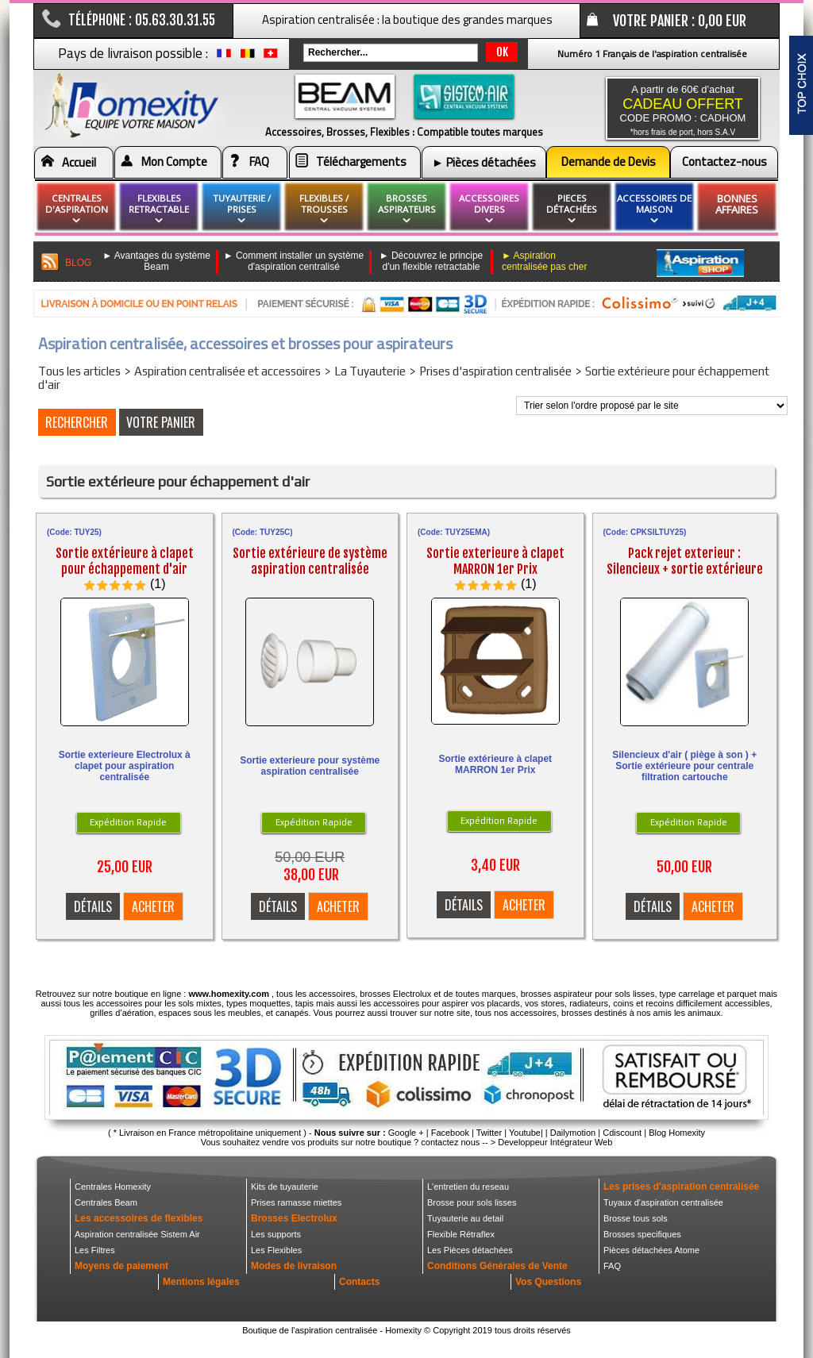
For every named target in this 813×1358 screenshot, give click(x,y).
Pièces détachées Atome (651, 1250)
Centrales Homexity (113, 1186)
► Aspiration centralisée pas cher (544, 261)
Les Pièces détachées (470, 1250)
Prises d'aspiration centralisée (495, 371)
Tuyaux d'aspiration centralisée (663, 1202)
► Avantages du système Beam (156, 261)
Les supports (276, 1234)
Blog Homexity (677, 1132)
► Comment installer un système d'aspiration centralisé (294, 261)
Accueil (79, 162)
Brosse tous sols (635, 1218)
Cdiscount (622, 1132)
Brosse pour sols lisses (472, 1202)
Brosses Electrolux (294, 1218)
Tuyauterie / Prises (242, 209)
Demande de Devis (608, 161)
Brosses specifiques (642, 1234)
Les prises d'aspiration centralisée (681, 1186)
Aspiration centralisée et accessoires (227, 371)
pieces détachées (571, 209)
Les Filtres (95, 1250)
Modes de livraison (294, 1265)
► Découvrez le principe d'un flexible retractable (432, 261)
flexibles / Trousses (324, 209)
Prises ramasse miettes (296, 1202)
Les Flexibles (276, 1250)
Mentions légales (201, 1281)
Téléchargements (361, 161)
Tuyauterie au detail (465, 1218)
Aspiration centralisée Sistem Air (137, 1234)
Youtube (525, 1132)
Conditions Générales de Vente (497, 1265)
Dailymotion (572, 1132)
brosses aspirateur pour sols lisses (588, 993)
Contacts (359, 1281)
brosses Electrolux (395, 993)
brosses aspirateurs (407, 209)
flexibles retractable (159, 209)
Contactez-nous (724, 161)
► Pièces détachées (484, 162)
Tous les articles (79, 371)
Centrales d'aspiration (76, 209)
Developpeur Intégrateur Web (555, 1142)
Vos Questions (548, 1281)
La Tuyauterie (370, 371)
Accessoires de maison (654, 209)
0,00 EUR (722, 20)
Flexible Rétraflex (461, 1234)
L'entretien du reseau (468, 1186)
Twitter (489, 1132)
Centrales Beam (106, 1202)
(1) (158, 584)
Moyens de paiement (121, 1265)
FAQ (259, 161)
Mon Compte (174, 161)
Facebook (450, 1132)
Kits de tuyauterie (284, 1186)
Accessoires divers (489, 209)
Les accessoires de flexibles (138, 1218)
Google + (406, 1132)
